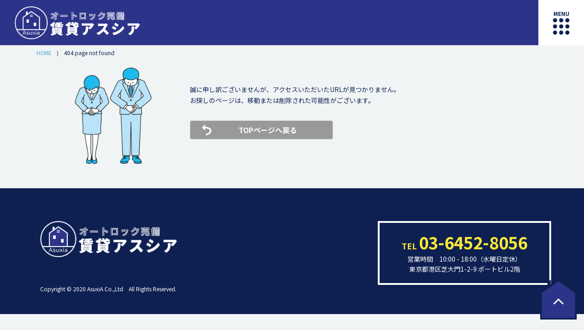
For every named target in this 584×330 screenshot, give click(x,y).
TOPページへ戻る (268, 129)
